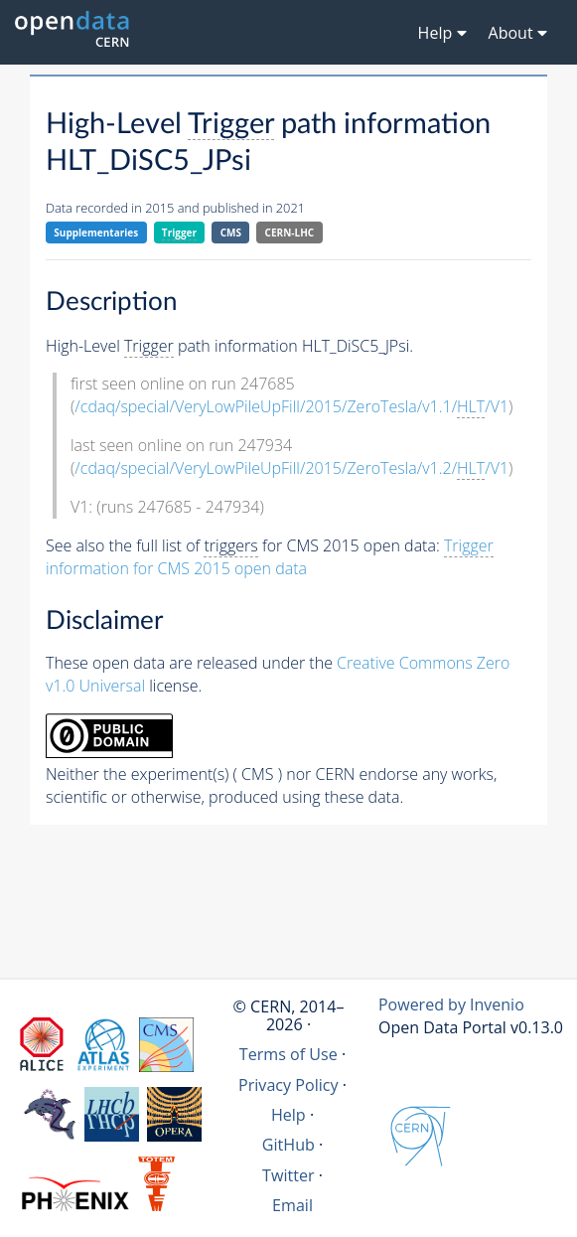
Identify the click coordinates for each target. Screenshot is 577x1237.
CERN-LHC (290, 232)
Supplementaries (96, 232)
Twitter (288, 1175)
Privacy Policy (288, 1085)
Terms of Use (288, 1054)
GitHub (288, 1145)
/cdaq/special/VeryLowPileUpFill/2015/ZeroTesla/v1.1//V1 (291, 406)
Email (292, 1205)
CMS (230, 232)
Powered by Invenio (451, 1004)
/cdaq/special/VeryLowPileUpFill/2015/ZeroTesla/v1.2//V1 (291, 468)
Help (288, 1115)
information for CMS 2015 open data (270, 557)
